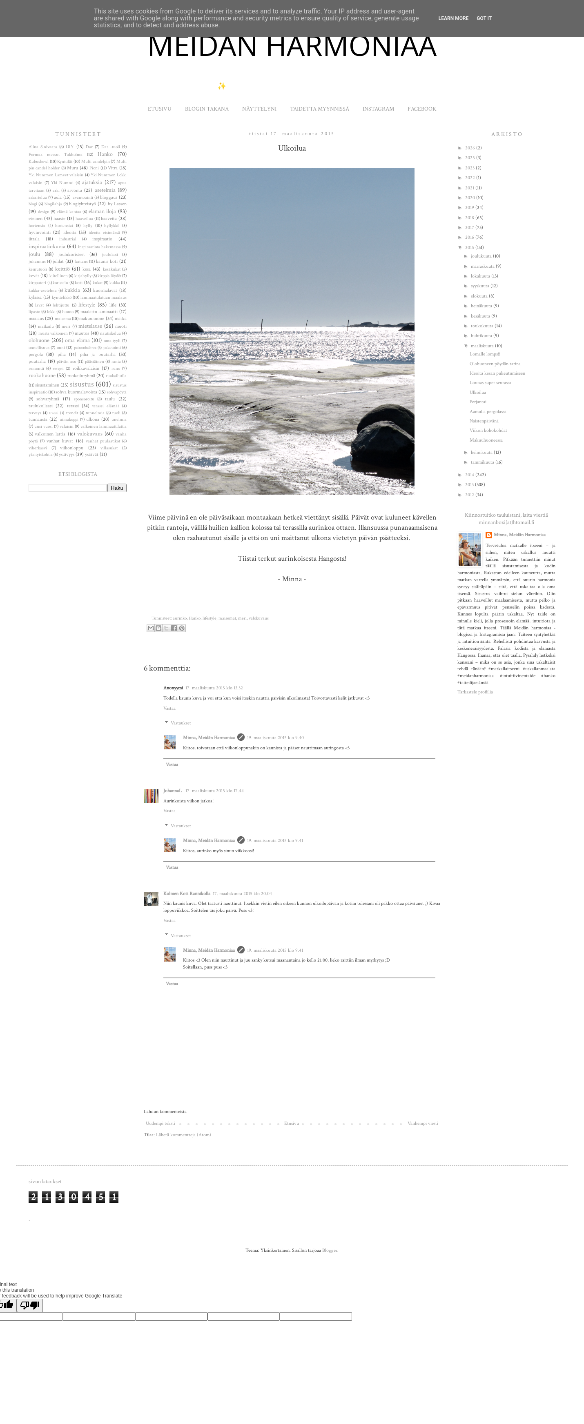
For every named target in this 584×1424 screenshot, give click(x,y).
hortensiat (64, 226)
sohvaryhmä (47, 399)
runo (115, 368)
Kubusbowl (39, 161)
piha (62, 354)
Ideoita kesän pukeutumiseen (497, 373)
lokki (51, 312)
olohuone (39, 340)
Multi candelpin (95, 161)
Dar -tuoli (110, 147)
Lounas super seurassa (490, 383)
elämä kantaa (69, 212)
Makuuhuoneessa (486, 440)
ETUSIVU (160, 109)
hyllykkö (111, 226)
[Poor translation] (30, 1305)
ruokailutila (116, 376)
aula (58, 197)
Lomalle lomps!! (485, 354)
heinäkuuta (482, 306)
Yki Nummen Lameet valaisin (56, 175)
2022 (470, 178)
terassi (73, 406)
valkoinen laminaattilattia (103, 426)
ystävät (91, 454)
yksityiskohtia (41, 455)
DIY (70, 147)
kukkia (72, 290)
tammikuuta (483, 462)
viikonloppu (71, 448)
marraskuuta (483, 266)
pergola (36, 354)
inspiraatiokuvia (47, 246)
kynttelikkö (61, 297)
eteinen (35, 218)
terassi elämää (105, 406)
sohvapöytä (117, 392)
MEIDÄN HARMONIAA (292, 44)
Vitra (113, 168)
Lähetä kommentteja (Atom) (183, 1135)
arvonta (74, 190)
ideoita (69, 232)
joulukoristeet (71, 254)
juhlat (58, 261)
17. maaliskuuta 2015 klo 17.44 (214, 791)
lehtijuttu (61, 305)
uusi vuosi (43, 426)
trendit (72, 413)
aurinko (180, 618)
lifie (112, 305)
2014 (470, 475)
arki (56, 190)
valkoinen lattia (50, 434)
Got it (484, 18)
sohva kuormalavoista (76, 392)
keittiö (62, 269)
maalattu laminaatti (99, 312)
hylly (87, 226)
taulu (110, 399)
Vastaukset (181, 723)
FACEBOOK (422, 109)
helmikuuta (482, 452)
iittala (34, 239)
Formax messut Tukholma (55, 155)
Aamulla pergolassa (488, 412)
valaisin (67, 426)
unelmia (119, 419)
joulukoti (110, 255)
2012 (470, 495)
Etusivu (291, 1123)
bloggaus (108, 197)
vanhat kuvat (60, 441)
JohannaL (173, 791)
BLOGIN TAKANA (207, 109)
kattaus (81, 261)
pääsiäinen (94, 361)
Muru (72, 168)
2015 (470, 247)
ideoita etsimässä (104, 232)
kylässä (35, 297)
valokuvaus (259, 618)
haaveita (109, 218)
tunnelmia (95, 413)
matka (121, 318)
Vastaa (169, 708)
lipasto (34, 312)
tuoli (116, 413)
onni (61, 348)
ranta (116, 361)
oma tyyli (112, 341)
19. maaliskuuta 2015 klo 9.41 (275, 841)
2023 (470, 168)
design (43, 212)
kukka (114, 283)
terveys (35, 413)
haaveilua (84, 219)
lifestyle (209, 618)
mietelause (90, 326)
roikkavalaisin (86, 368)
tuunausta (38, 419)
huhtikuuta (482, 336)
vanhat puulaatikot (103, 441)
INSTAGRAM (378, 109)
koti (78, 283)
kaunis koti (107, 261)
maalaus (36, 318)
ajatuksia (92, 182)
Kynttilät (64, 161)
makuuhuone (91, 318)
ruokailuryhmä (81, 376)
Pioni (94, 168)
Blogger (329, 1250)
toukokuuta (483, 326)
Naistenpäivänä (484, 421)
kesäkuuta (481, 316)
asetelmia (105, 190)
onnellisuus (39, 348)
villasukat (109, 448)
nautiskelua (110, 333)
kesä (86, 269)
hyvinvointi (40, 232)
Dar (89, 147)
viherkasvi (38, 448)
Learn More (454, 18)
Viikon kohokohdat (488, 430)
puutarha (37, 361)
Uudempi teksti (160, 1123)
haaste (59, 218)
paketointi (112, 348)
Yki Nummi (62, 183)
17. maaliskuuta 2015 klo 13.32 (214, 688)
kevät (34, 276)
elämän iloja (102, 211)
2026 (470, 148)
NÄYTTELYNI (259, 109)
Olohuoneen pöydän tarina (495, 364)
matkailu (46, 326)
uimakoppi (69, 419)
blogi (33, 204)
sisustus (82, 384)
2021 (470, 188)
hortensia (37, 226)
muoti (121, 326)
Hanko (195, 618)
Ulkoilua (478, 392)
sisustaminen (47, 385)
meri (242, 618)
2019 (470, 207)
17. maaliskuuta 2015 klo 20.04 (242, 894)
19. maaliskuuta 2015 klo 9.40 (275, 738)
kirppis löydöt (109, 276)
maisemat (227, 618)
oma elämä (77, 340)
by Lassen (117, 204)
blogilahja (53, 204)
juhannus (37, 261)
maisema (63, 319)
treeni (53, 413)
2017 (470, 227)
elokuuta (480, 296)
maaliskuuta (483, 346)
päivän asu (66, 361)
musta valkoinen (53, 333)
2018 (470, 218)
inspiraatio (102, 239)
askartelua (38, 197)
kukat (98, 283)
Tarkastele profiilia (475, 692)
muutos (82, 333)
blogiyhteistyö (82, 204)
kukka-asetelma (43, 290)
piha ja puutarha (98, 354)
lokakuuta (481, 276)
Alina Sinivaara (43, 147)
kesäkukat (111, 269)
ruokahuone (42, 375)
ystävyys (66, 454)
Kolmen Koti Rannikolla (186, 894)
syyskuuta (480, 286)
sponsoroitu (84, 399)
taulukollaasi (41, 406)
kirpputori (37, 283)
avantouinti (83, 197)
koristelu (60, 283)
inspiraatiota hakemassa (99, 247)
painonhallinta (85, 347)
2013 (470, 485)
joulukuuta (482, 256)
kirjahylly (82, 276)
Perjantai (478, 402)
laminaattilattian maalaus (103, 297)
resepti (58, 368)
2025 (470, 158)
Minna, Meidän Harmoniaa (209, 738)
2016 (470, 237)
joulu (34, 254)
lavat (39, 305)
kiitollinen (58, 276)
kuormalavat (105, 290)
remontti (36, 368)
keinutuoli (38, 269)
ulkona (92, 419)
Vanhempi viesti (423, 1123)
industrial (67, 239)
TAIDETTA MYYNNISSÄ (319, 109)
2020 (470, 198)
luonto (68, 312)
